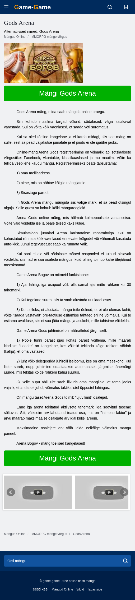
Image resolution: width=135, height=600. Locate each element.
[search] (125, 561)
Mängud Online (62, 589)
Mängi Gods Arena (67, 93)
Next (124, 492)
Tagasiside (94, 589)
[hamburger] (6, 7)
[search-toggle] (109, 7)
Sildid (80, 589)
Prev (11, 492)
